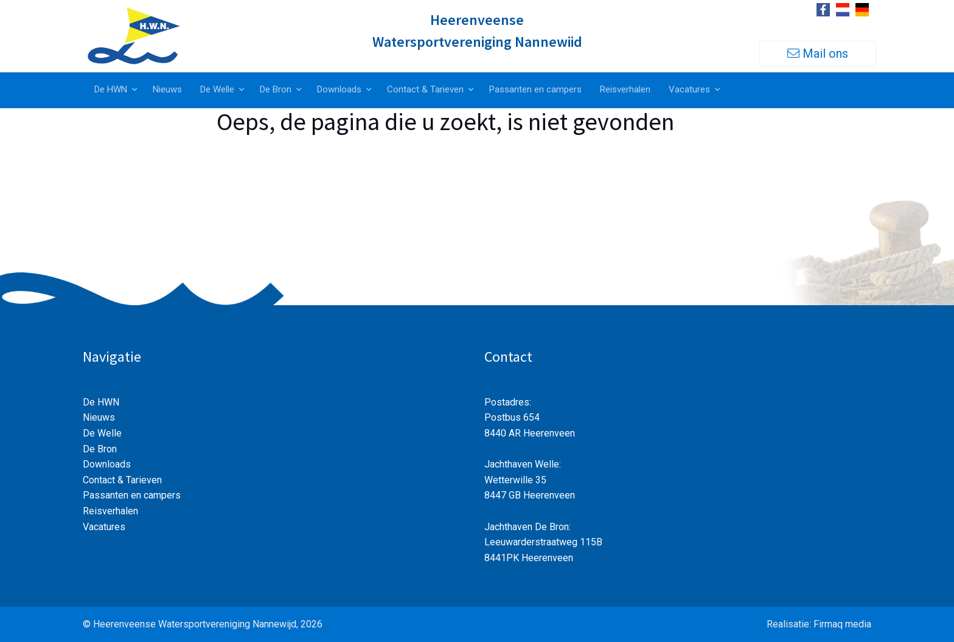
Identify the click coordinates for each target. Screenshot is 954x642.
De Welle (217, 89)
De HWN (110, 89)
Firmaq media (842, 624)
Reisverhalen (625, 89)
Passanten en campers (535, 89)
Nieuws (167, 89)
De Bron (275, 89)
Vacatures (689, 89)
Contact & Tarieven (425, 89)
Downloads (339, 89)
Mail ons (817, 53)
